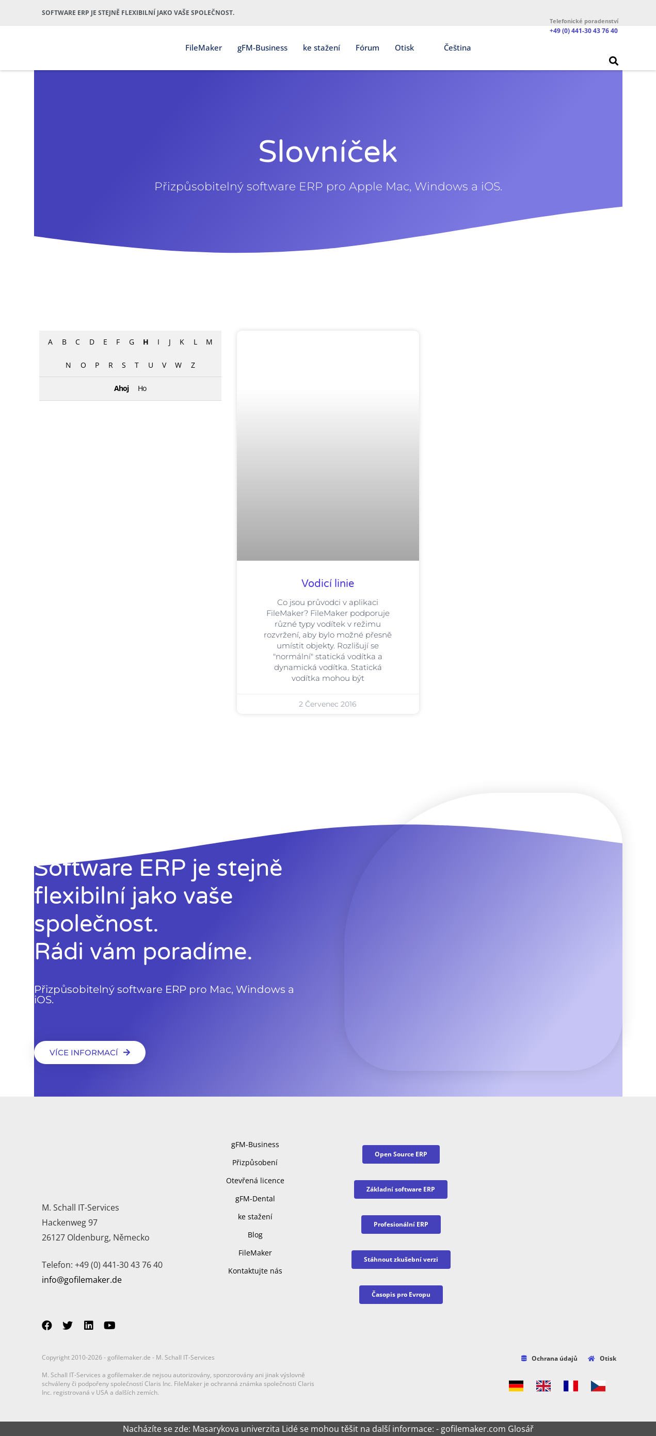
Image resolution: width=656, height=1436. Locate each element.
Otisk (404, 47)
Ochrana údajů (549, 1358)
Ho (142, 388)
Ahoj (121, 388)
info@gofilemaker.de (82, 1279)
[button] (613, 61)
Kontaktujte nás (255, 1271)
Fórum (367, 47)
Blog (255, 1234)
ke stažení (321, 47)
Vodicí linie (327, 584)
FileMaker (203, 47)
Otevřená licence (255, 1180)
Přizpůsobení (255, 1162)
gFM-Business (262, 47)
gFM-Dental (255, 1198)
